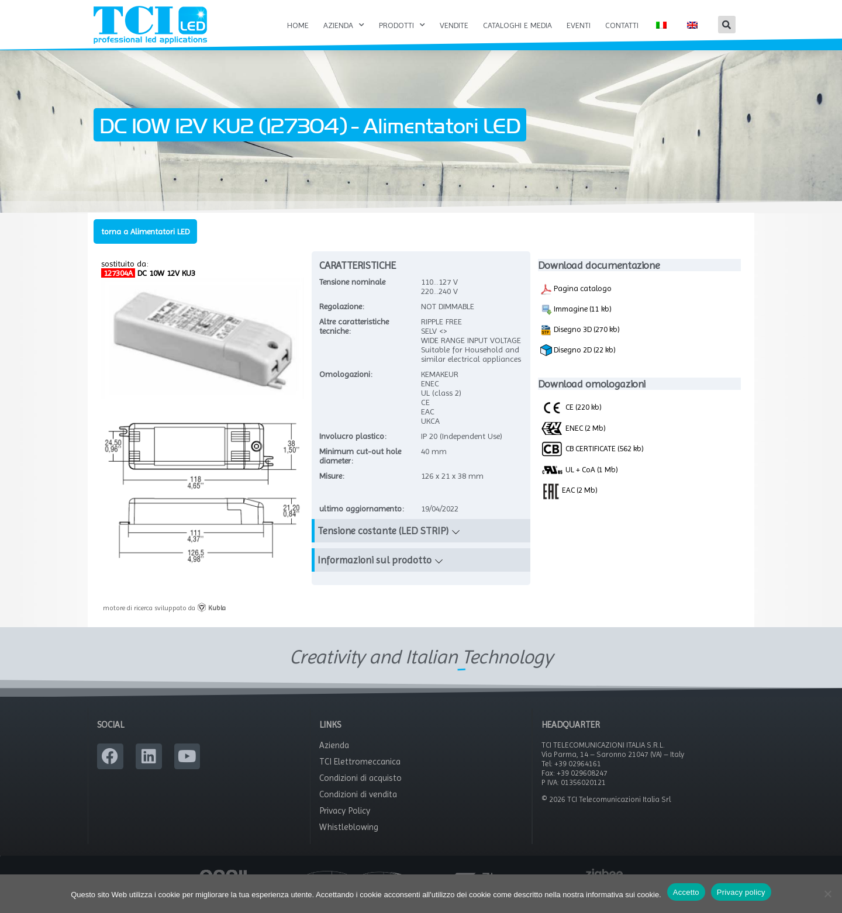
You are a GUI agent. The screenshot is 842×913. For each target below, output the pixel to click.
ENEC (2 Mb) (573, 440)
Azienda (343, 25)
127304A (118, 285)
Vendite (454, 25)
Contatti (622, 25)
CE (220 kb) (571, 420)
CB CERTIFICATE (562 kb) (592, 461)
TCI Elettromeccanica (360, 774)
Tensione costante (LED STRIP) (383, 543)
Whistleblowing (348, 840)
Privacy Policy (344, 823)
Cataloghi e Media (517, 25)
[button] (727, 24)
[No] (827, 894)
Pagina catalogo (576, 301)
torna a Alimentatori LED (145, 243)
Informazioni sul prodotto (375, 573)
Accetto (686, 892)
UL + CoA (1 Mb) (579, 483)
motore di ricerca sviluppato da (164, 620)
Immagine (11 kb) (576, 322)
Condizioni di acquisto (360, 791)
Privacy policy (741, 892)
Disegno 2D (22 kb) (578, 363)
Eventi (579, 25)
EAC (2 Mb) (569, 502)
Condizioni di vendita (358, 807)
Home (298, 25)
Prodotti (402, 25)
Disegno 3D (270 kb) (580, 342)
